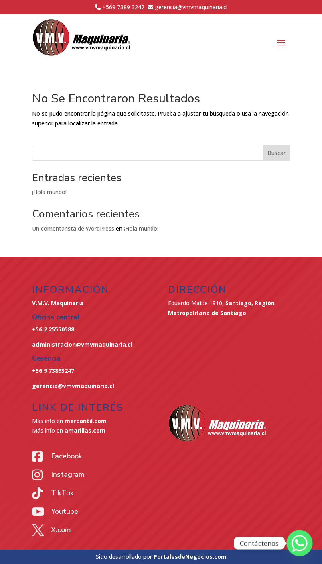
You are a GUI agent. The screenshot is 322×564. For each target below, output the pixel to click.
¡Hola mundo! (49, 192)
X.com (61, 530)
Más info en (69, 421)
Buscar (276, 153)
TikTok (62, 493)
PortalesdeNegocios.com (190, 556)
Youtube (64, 511)
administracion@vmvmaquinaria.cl (82, 344)
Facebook (66, 456)
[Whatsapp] (299, 543)
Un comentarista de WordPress (73, 228)
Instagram (68, 474)
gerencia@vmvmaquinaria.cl (73, 386)
